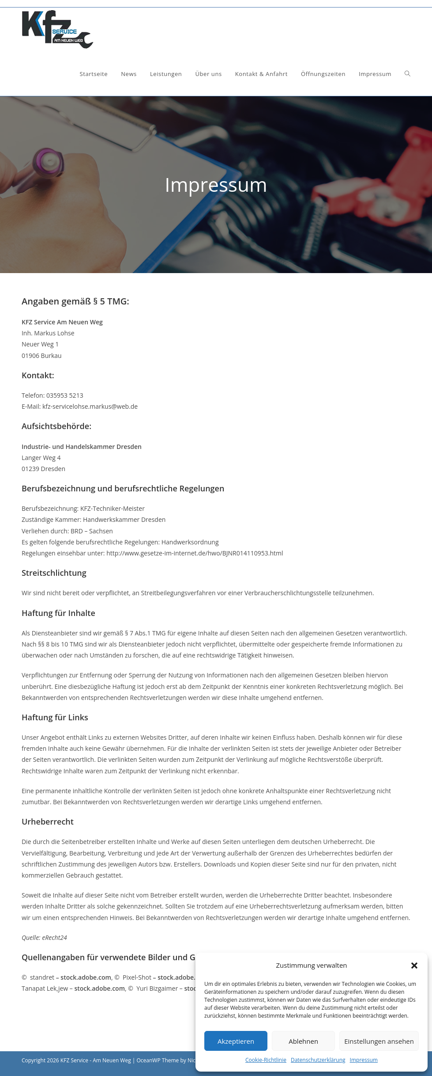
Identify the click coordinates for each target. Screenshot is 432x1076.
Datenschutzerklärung (318, 1060)
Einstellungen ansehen (379, 1041)
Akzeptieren (236, 1041)
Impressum (364, 1060)
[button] (414, 965)
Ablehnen (303, 1041)
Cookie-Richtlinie (265, 1060)
